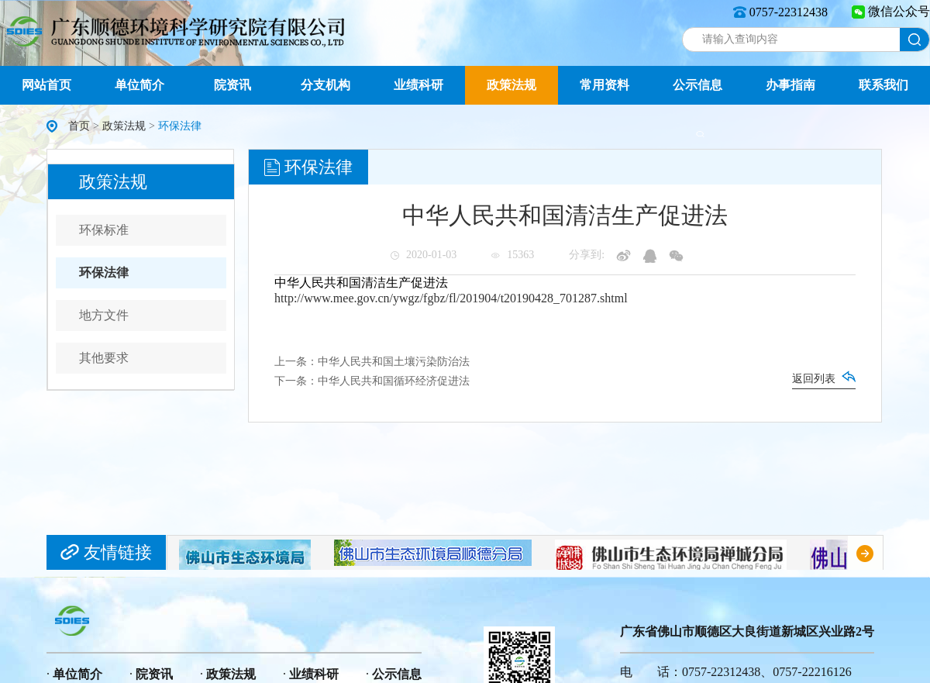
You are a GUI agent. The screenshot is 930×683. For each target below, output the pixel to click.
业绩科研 (418, 84)
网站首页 (46, 84)
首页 (79, 126)
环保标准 (104, 229)
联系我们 (883, 84)
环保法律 (104, 272)
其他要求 (104, 357)
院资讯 (232, 84)
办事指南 (790, 84)
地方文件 (104, 315)
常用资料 (604, 84)
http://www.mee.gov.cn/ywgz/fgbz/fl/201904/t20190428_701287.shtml (451, 298)
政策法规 (511, 84)
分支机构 (325, 84)
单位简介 (139, 84)
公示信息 (697, 84)
